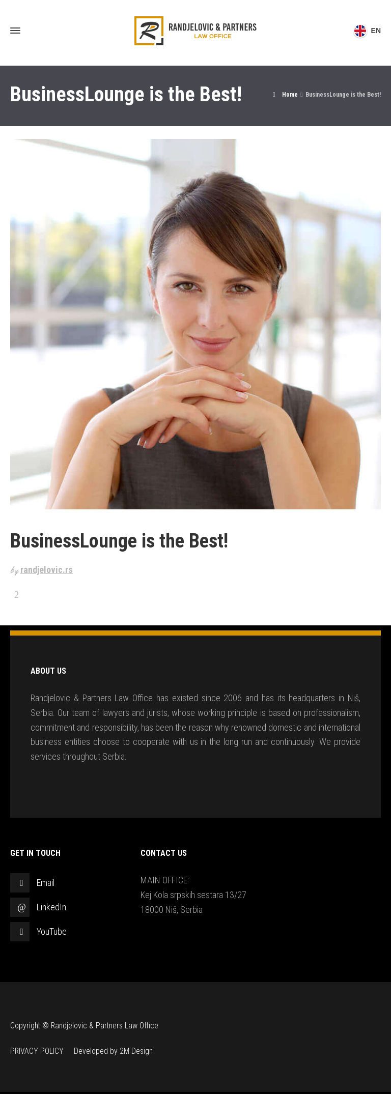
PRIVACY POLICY (37, 1051)
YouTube (52, 931)
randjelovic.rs (46, 569)
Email (45, 882)
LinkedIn (51, 907)
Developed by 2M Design (113, 1051)
